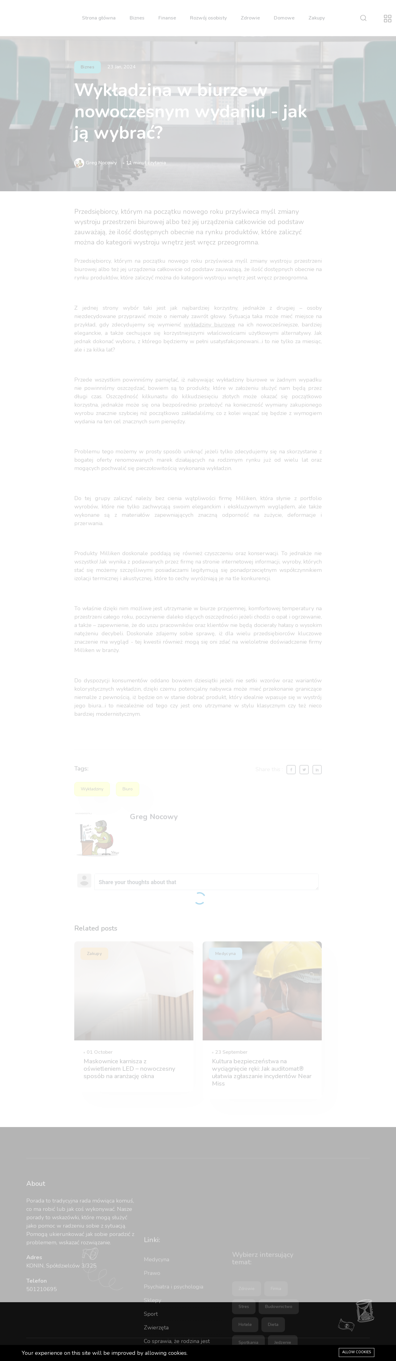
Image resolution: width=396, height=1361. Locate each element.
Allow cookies (356, 1352)
